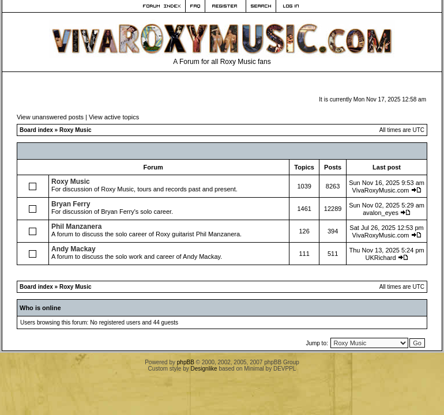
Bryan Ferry (70, 204)
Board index (36, 130)
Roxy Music (75, 130)
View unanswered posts (50, 117)
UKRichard (380, 257)
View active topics (114, 117)
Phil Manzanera (76, 226)
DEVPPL (284, 368)
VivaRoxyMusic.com (380, 190)
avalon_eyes (380, 212)
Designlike (204, 368)
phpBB (185, 362)
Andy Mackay (73, 249)
